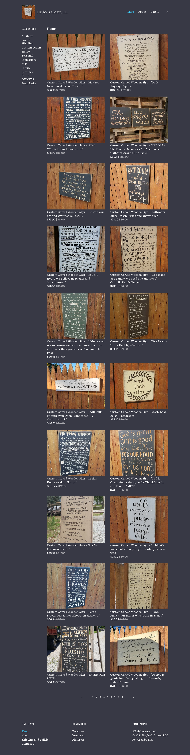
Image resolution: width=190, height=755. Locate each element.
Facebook (78, 731)
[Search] (167, 12)
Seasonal (27, 55)
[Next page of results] (133, 697)
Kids (24, 63)
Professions (29, 59)
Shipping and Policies (36, 739)
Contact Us (29, 743)
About (142, 11)
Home (26, 51)
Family (26, 67)
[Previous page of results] (82, 697)
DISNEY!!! (28, 79)
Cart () (155, 11)
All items (27, 36)
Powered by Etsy (142, 739)
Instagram (78, 735)
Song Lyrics (29, 83)
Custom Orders (31, 47)
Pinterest (78, 739)
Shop (130, 11)
